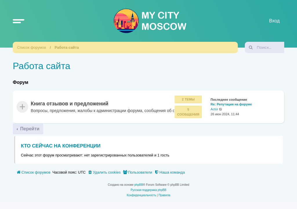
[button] (18, 21)
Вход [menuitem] (274, 20)
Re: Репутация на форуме (231, 104)
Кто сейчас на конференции (61, 146)
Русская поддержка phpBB (148, 190)
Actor (214, 109)
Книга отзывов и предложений (69, 104)
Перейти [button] (29, 128)
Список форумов (31, 47)
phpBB (138, 184)
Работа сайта (67, 47)
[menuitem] (104, 172)
